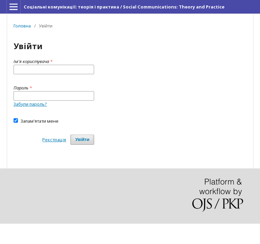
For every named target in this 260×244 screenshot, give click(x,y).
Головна (22, 26)
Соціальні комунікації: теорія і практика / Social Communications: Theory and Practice (124, 7)
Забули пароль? (30, 104)
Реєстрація (54, 140)
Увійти (82, 139)
